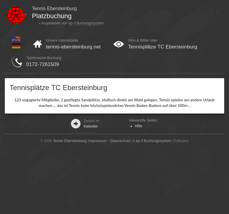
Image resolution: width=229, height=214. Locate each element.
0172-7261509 (42, 64)
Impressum (97, 141)
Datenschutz (120, 141)
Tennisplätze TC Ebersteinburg (162, 47)
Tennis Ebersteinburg (69, 141)
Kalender (91, 123)
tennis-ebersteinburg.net (73, 47)
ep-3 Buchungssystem (86, 23)
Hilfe (138, 126)
